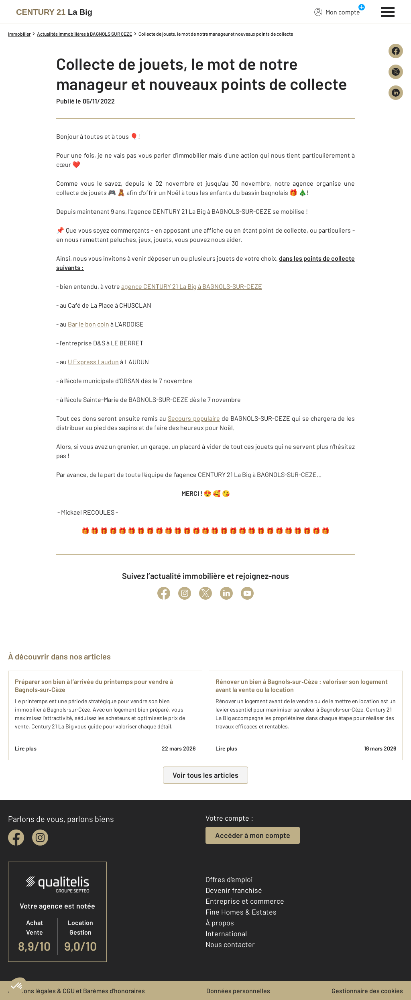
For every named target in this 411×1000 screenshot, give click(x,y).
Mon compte (337, 11)
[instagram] (40, 838)
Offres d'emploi (229, 879)
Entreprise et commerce (245, 901)
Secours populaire (194, 418)
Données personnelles (238, 990)
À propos (220, 922)
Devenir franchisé (234, 890)
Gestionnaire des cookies (367, 990)
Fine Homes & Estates (241, 911)
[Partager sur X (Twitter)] (396, 72)
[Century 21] (54, 12)
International (226, 933)
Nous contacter (230, 944)
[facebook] (16, 838)
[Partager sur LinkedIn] (396, 92)
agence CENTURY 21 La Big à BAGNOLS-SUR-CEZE (191, 286)
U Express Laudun (93, 361)
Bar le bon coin (88, 324)
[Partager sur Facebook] (396, 51)
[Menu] (388, 11)
